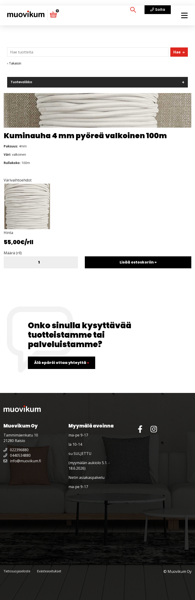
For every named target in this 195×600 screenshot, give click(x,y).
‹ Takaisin (14, 63)
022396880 (16, 449)
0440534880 (17, 455)
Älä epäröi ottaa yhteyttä (61, 362)
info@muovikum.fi (22, 460)
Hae (179, 52)
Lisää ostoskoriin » (138, 262)
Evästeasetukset (49, 571)
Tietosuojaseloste (16, 571)
